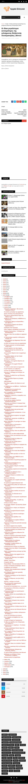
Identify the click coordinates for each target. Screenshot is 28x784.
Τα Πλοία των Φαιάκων (9, 359)
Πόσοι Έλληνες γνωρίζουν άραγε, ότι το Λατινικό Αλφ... (14, 604)
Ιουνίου (6, 307)
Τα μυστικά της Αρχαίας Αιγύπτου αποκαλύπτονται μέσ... (12, 401)
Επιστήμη (18, 755)
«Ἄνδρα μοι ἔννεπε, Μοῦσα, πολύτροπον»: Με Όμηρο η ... (15, 613)
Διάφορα (11, 747)
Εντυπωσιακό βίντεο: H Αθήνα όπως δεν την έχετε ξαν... (15, 607)
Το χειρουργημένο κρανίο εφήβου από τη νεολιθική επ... (14, 638)
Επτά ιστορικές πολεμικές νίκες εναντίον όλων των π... (14, 601)
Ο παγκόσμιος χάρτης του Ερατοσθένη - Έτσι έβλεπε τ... (14, 322)
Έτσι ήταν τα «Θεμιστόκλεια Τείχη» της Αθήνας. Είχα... (13, 316)
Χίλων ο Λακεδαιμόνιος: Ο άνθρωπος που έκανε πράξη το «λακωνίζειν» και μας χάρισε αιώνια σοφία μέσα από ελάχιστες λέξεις (16, 222)
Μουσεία (16, 760)
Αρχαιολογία (5, 742)
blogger (24, 121)
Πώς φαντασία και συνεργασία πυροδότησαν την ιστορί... (11, 497)
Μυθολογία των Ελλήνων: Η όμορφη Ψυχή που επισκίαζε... (14, 404)
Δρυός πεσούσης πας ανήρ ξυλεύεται (13, 314)
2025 (4, 281)
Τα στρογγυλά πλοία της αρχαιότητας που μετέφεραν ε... (14, 598)
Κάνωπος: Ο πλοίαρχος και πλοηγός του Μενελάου (14, 373)
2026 (4, 279)
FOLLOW (23, 688)
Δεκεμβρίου (7, 297)
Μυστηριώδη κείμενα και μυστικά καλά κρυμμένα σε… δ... (13, 410)
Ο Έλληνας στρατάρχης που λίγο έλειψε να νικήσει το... (15, 576)
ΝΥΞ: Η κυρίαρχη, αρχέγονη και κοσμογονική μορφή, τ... (12, 469)
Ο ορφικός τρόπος (8, 562)
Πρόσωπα (5, 768)
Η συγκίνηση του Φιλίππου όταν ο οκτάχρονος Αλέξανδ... (12, 472)
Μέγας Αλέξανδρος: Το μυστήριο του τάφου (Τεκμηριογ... (15, 422)
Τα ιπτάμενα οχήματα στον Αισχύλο (13, 526)
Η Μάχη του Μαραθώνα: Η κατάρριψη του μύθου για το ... (14, 635)
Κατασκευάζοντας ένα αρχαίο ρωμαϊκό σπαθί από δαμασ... (15, 407)
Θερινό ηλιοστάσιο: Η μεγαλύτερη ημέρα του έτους (15, 460)
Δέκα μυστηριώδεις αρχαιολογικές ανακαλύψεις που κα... (12, 584)
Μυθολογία (22, 760)
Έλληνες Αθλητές (6, 750)
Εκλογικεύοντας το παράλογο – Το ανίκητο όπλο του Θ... (14, 626)
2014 (4, 672)
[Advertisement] (14, 161)
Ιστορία (6, 24)
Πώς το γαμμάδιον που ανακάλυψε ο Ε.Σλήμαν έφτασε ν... (13, 393)
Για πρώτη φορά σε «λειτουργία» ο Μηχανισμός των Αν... (13, 425)
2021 (4, 288)
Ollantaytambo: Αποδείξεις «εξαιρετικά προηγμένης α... (14, 538)
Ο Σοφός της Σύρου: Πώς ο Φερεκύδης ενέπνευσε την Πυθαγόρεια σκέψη (17, 208)
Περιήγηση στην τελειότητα (11, 328)
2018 (4, 293)
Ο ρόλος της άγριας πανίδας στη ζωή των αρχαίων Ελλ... (14, 491)
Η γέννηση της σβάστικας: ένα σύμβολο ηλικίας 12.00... (14, 558)
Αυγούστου (7, 304)
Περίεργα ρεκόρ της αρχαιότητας (12, 657)
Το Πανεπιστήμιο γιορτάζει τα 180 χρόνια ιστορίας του (14, 338)
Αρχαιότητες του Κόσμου (8, 745)
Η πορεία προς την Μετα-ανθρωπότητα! (14, 434)
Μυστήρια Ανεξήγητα (7, 763)
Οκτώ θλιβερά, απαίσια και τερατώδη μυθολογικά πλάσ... (13, 573)
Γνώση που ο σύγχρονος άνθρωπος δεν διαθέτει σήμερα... (14, 533)
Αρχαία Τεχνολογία (7, 737)
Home (3, 24)
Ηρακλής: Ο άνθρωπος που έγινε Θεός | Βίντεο (14, 579)
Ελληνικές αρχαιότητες (17, 750)
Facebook (21, 184)
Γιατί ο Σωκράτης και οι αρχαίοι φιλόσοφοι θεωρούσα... (14, 480)
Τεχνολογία (5, 771)
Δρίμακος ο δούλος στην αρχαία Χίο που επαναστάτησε (14, 555)
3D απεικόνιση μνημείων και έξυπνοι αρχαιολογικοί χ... (13, 325)
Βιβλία (17, 745)
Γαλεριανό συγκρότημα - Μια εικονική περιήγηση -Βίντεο (13, 309)
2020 (4, 290)
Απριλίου (6, 661)
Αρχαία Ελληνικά (5, 263)
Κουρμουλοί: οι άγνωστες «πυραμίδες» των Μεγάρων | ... (15, 396)
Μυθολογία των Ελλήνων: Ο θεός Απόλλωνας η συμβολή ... (12, 655)
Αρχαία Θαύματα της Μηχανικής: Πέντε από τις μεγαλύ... (15, 341)
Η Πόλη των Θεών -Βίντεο (10, 503)
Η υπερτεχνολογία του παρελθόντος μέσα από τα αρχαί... (14, 428)
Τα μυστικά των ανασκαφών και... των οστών (15, 586)
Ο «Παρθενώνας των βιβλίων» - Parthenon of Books (15, 387)
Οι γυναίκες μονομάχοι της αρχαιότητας (14, 312)
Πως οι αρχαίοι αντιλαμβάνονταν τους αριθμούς (13, 618)
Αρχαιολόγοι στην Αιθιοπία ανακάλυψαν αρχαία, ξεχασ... (14, 514)
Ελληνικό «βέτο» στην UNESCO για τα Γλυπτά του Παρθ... (13, 457)
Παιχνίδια (5, 766)
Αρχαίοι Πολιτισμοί (6, 740)
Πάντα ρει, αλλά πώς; (9, 478)
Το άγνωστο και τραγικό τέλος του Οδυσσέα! (15, 528)
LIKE (24, 684)
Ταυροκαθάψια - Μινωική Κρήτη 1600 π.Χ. (14, 564)
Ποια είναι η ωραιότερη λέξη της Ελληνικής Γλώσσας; (14, 647)
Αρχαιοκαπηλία (16, 740)
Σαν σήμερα (11, 768)
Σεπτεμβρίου (7, 302)
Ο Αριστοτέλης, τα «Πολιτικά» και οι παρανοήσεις (13, 494)
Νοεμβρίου (7, 298)
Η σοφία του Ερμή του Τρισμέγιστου (13, 620)
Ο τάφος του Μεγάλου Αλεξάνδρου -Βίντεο (14, 566)
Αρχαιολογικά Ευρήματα (15, 742)
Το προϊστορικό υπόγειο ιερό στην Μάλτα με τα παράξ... (15, 641)
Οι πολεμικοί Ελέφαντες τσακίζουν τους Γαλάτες (14, 475)
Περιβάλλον (11, 766)
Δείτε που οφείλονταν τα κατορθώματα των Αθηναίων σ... (14, 488)
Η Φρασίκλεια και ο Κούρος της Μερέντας (14, 546)
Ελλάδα (17, 747)
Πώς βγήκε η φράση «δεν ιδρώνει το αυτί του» (14, 384)
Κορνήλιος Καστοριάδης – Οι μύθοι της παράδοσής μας (13, 500)
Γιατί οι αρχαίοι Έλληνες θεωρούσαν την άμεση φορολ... (14, 632)
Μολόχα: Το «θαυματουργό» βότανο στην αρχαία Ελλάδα (16, 196)
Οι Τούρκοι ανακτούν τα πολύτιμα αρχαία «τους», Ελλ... (14, 346)
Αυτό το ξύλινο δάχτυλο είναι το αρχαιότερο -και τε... (15, 354)
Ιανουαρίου (7, 667)
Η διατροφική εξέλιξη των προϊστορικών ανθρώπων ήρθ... (14, 592)
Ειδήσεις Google (8, 186)
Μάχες (15, 758)
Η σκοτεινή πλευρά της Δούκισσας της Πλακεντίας (13, 351)
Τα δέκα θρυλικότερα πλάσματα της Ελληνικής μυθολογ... (13, 650)
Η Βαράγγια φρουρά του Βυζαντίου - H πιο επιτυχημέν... (14, 413)
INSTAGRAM (8, 692)
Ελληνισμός (5, 755)
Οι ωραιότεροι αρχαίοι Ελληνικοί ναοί (13, 483)
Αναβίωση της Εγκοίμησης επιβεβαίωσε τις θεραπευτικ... (15, 319)
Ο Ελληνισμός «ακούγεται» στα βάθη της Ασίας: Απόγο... (14, 419)
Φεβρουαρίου (7, 665)
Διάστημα (23, 745)
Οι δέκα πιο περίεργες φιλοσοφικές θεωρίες (15, 535)
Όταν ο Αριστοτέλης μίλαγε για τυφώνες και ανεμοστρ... (15, 485)
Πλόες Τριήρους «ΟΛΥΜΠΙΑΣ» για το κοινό (14, 329)
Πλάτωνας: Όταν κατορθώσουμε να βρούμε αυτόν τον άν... (15, 570)
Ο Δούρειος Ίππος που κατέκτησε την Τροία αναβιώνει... (15, 436)
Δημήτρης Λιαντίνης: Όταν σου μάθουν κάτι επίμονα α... (15, 431)
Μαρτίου (6, 663)
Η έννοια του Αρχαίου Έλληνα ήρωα (13, 370)
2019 (4, 291)
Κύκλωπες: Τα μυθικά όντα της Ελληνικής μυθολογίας (14, 376)
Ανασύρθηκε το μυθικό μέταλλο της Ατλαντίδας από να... (13, 544)
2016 (4, 669)
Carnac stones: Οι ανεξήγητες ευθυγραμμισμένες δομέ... (12, 541)
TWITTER (7, 688)
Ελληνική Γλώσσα (6, 753)
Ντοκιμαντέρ (16, 763)
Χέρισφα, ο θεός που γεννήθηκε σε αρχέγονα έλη (15, 335)
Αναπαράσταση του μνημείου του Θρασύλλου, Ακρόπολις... (12, 390)
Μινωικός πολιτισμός (7, 760)
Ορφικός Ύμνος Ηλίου (9, 560)
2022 (4, 286)
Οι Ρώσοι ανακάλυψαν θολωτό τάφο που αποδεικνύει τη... (14, 629)
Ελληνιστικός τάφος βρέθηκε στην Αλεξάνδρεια (12, 517)
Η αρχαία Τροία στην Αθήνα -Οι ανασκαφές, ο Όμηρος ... (15, 549)
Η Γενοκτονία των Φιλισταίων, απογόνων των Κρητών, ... (14, 589)
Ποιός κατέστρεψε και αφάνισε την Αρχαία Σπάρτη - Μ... (14, 416)
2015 (4, 671)
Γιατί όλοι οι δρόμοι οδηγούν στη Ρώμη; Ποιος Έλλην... (14, 466)
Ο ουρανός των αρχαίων (10, 398)
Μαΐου (6, 659)
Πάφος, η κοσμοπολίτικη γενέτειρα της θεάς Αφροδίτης (15, 552)
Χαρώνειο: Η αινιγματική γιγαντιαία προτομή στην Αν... (15, 523)
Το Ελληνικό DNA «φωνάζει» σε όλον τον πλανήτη (14, 454)
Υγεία (11, 771)
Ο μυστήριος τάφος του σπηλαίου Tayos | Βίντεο (14, 644)
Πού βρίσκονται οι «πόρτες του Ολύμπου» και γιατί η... (14, 508)
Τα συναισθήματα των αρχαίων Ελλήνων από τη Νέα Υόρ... (14, 520)
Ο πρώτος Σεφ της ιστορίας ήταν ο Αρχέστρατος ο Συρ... (12, 442)
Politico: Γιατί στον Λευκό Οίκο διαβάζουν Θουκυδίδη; (14, 451)
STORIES (5, 773)
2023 (4, 284)
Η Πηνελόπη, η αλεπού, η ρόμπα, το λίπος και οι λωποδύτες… (16, 252)
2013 (4, 674)
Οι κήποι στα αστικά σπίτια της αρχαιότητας (15, 343)
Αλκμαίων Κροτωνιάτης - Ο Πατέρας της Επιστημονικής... (14, 332)
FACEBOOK (8, 684)
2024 (4, 283)
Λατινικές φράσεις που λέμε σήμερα (13, 348)
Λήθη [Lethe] (7, 381)
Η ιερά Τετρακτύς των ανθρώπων (12, 369)
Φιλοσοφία (16, 771)
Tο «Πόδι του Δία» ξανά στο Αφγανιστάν (14, 367)
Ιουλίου (6, 305)
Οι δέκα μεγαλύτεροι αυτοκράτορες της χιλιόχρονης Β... (13, 448)
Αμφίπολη (5, 734)
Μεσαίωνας (21, 758)
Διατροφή (5, 747)
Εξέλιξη (11, 755)
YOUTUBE (8, 696)
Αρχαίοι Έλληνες (16, 737)
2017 (4, 295)
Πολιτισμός (19, 766)
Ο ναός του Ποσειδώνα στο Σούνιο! (13, 615)
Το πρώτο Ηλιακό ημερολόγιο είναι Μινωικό (15, 652)
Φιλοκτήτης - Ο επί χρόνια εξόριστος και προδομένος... (14, 361)
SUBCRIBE (23, 696)
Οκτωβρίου (7, 300)
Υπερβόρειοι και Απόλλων (10, 567)
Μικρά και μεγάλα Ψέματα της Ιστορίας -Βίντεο (13, 379)
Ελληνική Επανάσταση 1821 (18, 753)
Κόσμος (9, 758)
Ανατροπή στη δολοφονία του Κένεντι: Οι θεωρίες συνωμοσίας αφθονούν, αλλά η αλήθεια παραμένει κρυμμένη (17, 215)
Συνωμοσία (19, 768)
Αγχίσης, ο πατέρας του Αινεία (11, 581)
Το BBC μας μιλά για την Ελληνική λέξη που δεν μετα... (15, 610)
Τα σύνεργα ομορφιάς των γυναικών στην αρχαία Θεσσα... (14, 530)
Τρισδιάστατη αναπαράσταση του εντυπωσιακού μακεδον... (12, 463)
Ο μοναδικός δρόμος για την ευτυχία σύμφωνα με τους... (13, 357)
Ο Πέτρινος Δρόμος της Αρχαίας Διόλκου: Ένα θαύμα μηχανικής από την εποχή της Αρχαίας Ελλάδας (16, 235)
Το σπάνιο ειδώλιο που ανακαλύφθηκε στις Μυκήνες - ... (15, 595)
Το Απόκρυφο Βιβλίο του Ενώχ (15, 227)
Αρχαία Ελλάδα (12, 734)
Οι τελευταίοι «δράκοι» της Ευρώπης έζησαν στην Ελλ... (15, 505)
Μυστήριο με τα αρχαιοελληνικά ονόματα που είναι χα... (14, 511)
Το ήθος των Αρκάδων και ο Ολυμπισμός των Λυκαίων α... (14, 623)
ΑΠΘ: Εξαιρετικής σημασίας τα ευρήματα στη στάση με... (15, 445)
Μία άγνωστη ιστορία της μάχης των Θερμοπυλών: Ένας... (13, 439)
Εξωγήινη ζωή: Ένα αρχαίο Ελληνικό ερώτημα (13, 364)
